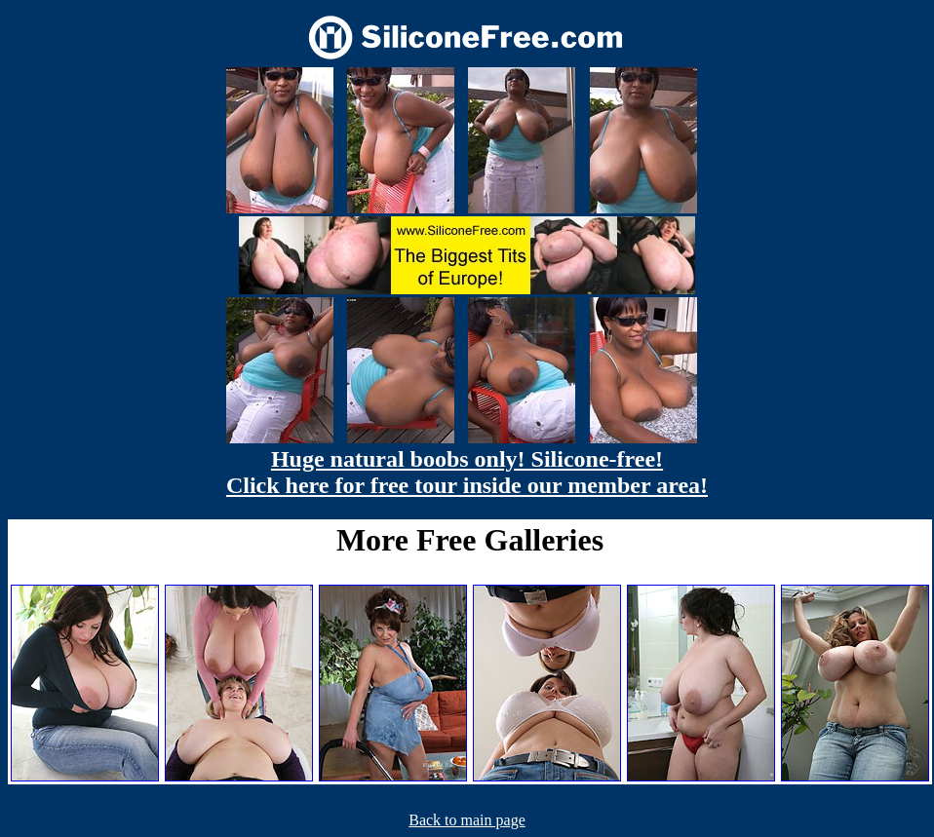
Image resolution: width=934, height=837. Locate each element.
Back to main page (467, 820)
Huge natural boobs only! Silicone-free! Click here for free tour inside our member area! (467, 472)
